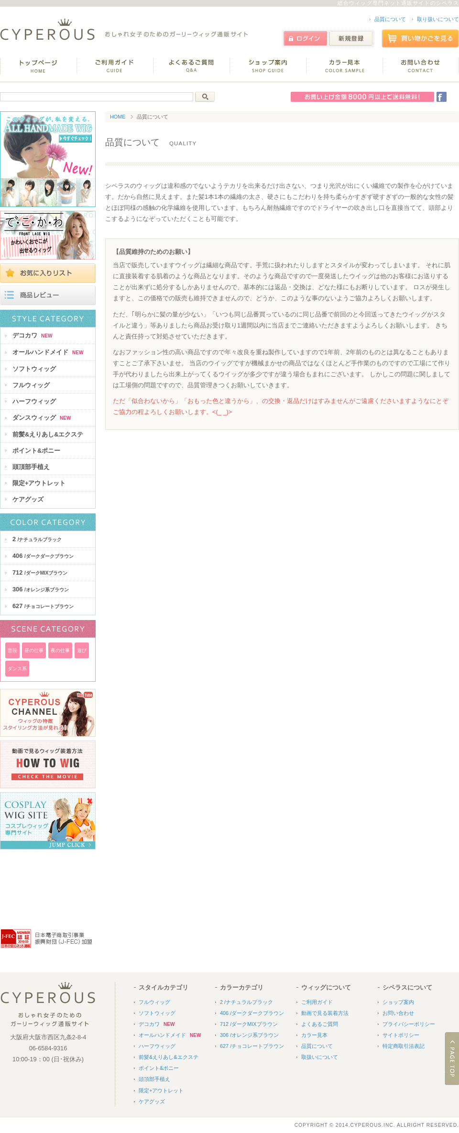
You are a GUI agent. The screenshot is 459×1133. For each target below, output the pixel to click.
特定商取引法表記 (403, 1046)
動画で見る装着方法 (325, 1013)
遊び (82, 650)
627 (43, 606)
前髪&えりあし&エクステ (47, 434)
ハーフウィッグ (34, 401)
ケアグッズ (28, 499)
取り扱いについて (438, 19)
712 (39, 572)
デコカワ (32, 335)
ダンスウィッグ (41, 417)
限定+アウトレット (39, 483)
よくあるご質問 (319, 1024)
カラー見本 (314, 1035)
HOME (118, 117)
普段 (12, 650)
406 (43, 555)
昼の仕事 (34, 650)
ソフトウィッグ (34, 368)
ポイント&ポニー (36, 450)
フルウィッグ (31, 385)
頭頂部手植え (31, 466)
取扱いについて (319, 1057)
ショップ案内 (398, 1002)
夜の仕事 (60, 650)
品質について (390, 19)
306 (40, 589)
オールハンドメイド (47, 352)
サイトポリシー (400, 1035)
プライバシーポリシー (408, 1024)
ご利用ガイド (317, 1002)
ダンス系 (17, 668)
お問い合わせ (398, 1013)
